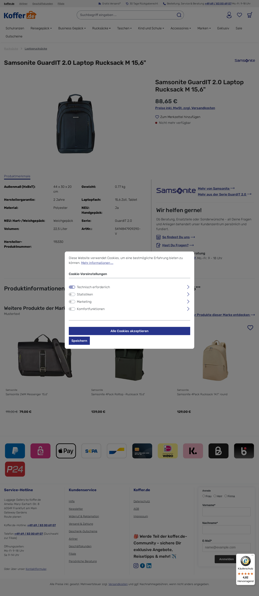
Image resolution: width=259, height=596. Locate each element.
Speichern (79, 340)
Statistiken (85, 294)
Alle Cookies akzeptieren (129, 331)
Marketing (84, 301)
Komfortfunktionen (91, 309)
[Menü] (252, 556)
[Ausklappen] (188, 286)
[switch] (72, 294)
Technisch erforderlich (93, 287)
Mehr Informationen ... (97, 263)
